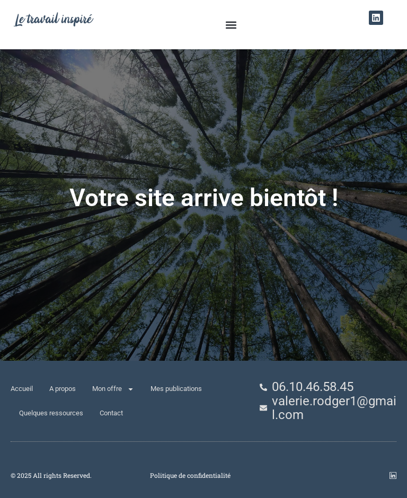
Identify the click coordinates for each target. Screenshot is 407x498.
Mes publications (176, 389)
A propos (62, 389)
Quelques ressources (51, 413)
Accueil (22, 389)
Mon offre (113, 389)
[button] (231, 24)
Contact (111, 413)
